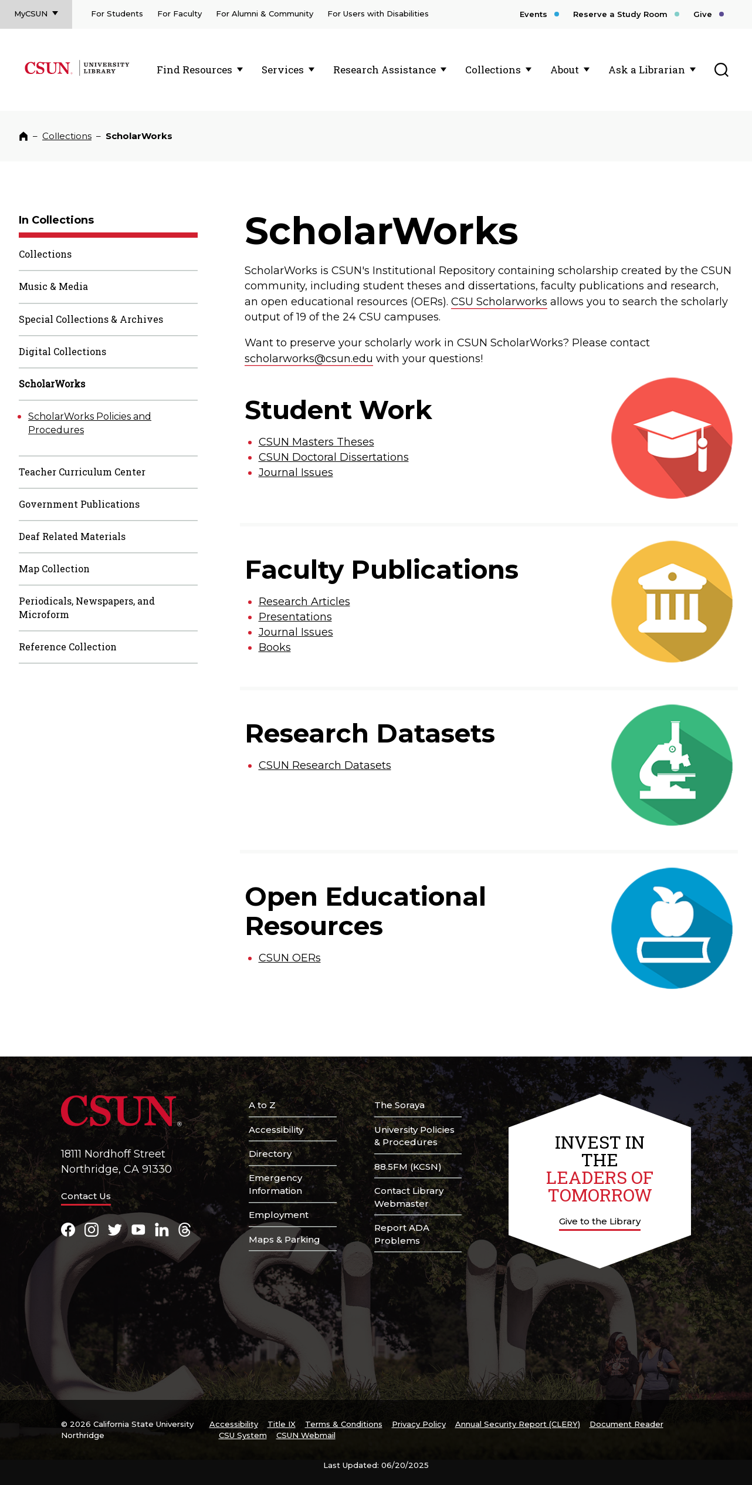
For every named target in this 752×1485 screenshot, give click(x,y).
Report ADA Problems (401, 1234)
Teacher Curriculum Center (82, 471)
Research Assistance (384, 69)
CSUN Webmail (306, 1435)
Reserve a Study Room (620, 14)
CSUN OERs (290, 957)
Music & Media (53, 286)
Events (533, 14)
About (564, 69)
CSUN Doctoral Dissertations (334, 457)
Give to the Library (600, 1221)
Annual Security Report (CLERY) (517, 1424)
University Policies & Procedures (414, 1136)
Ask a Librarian (646, 69)
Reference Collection (68, 646)
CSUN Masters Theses (316, 442)
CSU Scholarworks (499, 301)
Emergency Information (275, 1184)
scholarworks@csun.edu (309, 358)
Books (275, 647)
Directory (270, 1153)
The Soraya (399, 1105)
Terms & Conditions (343, 1424)
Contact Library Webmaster (408, 1197)
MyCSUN (31, 13)
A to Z (262, 1105)
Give (702, 14)
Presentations (295, 616)
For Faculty (179, 13)
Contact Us (86, 1196)
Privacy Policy (419, 1424)
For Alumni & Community (264, 13)
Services (283, 69)
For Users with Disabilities (378, 13)
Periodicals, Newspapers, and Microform (87, 607)
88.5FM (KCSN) (408, 1166)
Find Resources (194, 69)
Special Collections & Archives (91, 319)
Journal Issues (296, 472)
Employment (279, 1214)
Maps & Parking (284, 1239)
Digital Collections (62, 351)
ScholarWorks (52, 383)
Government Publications (79, 504)
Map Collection (54, 568)
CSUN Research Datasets (325, 765)
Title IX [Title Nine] (281, 1424)
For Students (117, 13)
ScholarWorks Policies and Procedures (89, 423)
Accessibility (276, 1129)
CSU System (243, 1435)
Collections (493, 69)
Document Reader (626, 1424)
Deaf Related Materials (72, 536)
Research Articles (304, 601)
